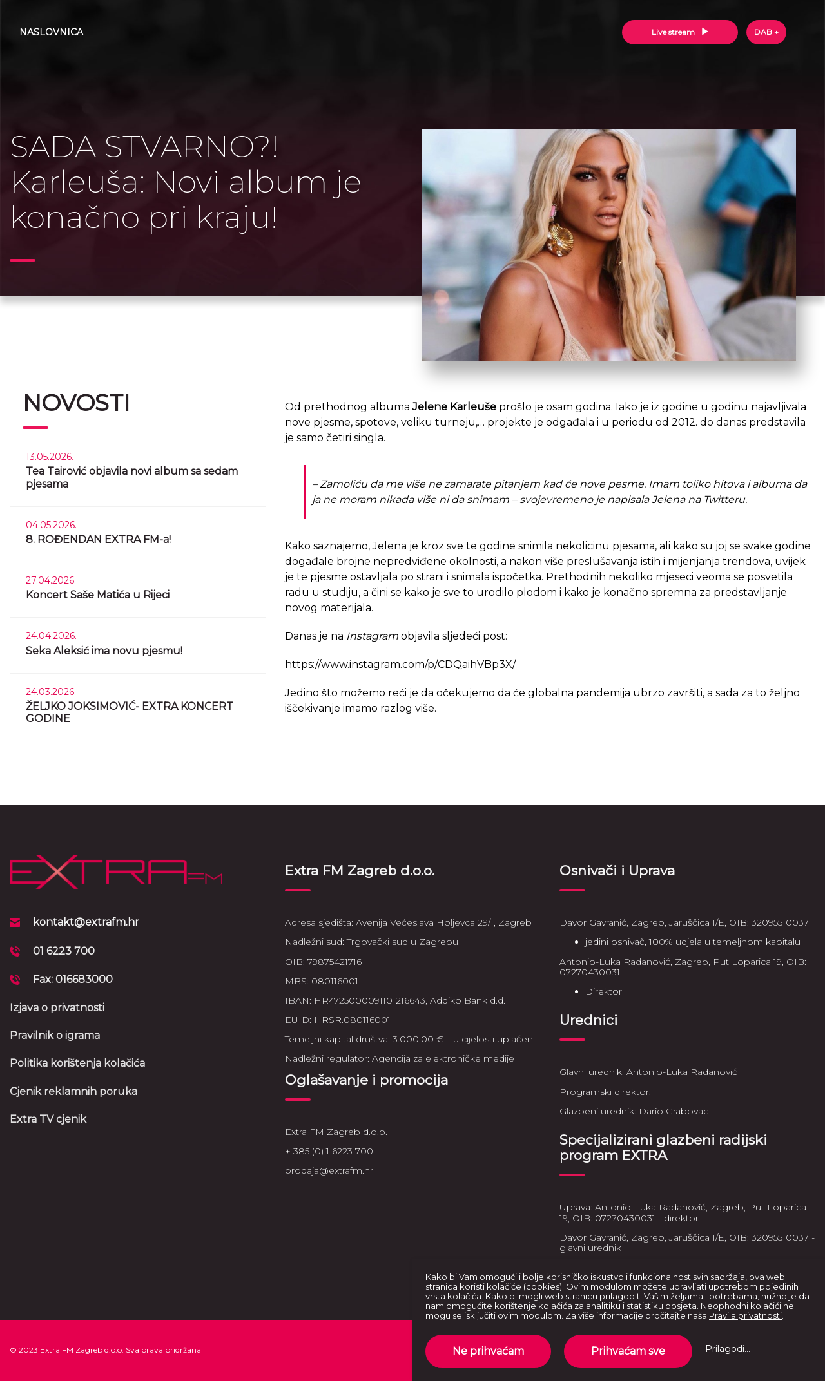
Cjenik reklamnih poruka (73, 1091)
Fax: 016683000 (73, 979)
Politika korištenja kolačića (77, 1063)
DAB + (766, 32)
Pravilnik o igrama (55, 1035)
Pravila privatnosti (745, 1315)
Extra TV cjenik (48, 1119)
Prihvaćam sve (628, 1351)
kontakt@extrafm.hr (86, 922)
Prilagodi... (727, 1349)
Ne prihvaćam (488, 1351)
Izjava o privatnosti (57, 1008)
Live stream (680, 32)
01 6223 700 (64, 951)
